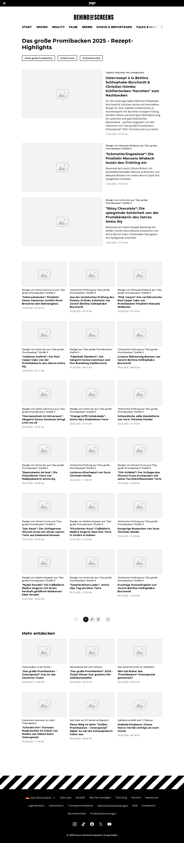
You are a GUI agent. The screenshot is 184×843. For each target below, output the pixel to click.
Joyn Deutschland (41, 797)
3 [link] (98, 628)
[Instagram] (75, 824)
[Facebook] (92, 824)
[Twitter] (101, 824)
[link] (108, 628)
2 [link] (92, 628)
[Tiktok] (83, 824)
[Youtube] (109, 824)
